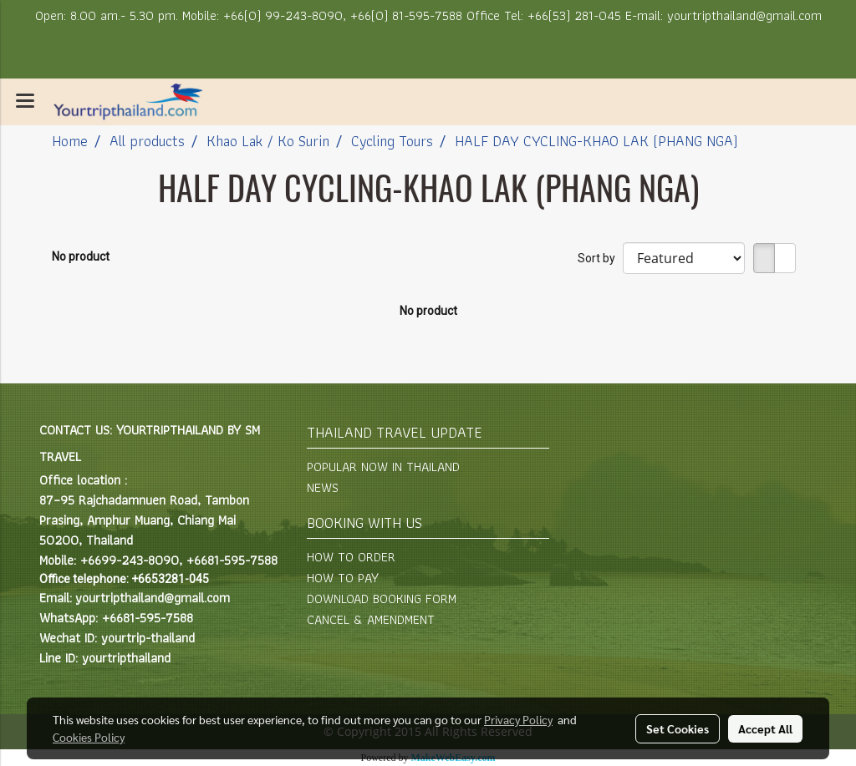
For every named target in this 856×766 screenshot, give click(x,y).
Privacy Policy (518, 719)
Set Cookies (677, 728)
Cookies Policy (89, 736)
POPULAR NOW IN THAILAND (383, 466)
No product (81, 256)
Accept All (765, 728)
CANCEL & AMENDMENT (371, 619)
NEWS (323, 487)
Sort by (600, 258)
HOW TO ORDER (351, 556)
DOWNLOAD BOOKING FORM (381, 598)
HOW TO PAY (343, 577)
